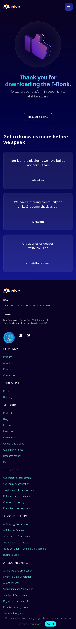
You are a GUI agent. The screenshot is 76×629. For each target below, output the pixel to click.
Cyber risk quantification (16, 483)
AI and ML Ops (11, 582)
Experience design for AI (16, 607)
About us (38, 180)
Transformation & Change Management (24, 548)
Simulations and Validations (18, 589)
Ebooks (7, 425)
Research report (12, 455)
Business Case (11, 554)
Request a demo (38, 116)
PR (4, 461)
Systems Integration (14, 613)
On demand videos (13, 443)
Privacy (7, 369)
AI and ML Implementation (17, 570)
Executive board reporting (17, 508)
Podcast (7, 413)
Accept (50, 624)
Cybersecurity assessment (17, 477)
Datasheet (8, 431)
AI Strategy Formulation (16, 524)
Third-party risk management (19, 490)
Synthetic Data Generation (17, 576)
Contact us (9, 375)
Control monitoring (13, 502)
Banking (7, 397)
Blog (5, 419)
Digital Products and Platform (19, 601)
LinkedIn (38, 221)
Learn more (34, 624)
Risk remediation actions (16, 496)
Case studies (10, 437)
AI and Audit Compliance (16, 536)
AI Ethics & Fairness (13, 530)
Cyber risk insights (13, 449)
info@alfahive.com (38, 263)
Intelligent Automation (15, 595)
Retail (6, 391)
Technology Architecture (16, 542)
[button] (69, 7)
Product (7, 356)
